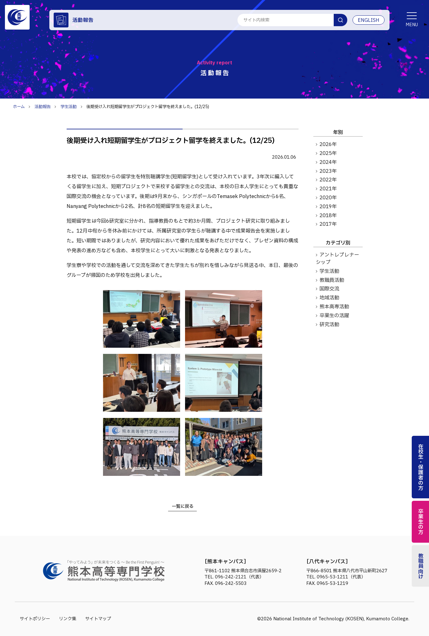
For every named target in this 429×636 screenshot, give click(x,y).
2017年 (328, 224)
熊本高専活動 (334, 306)
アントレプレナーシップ (337, 258)
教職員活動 (332, 280)
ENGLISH (368, 20)
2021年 (328, 188)
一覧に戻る (182, 506)
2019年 (328, 206)
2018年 (328, 215)
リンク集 (67, 619)
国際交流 (329, 289)
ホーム (19, 107)
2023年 (328, 171)
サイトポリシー (35, 619)
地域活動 (329, 298)
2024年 (328, 162)
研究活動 (329, 324)
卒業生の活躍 (334, 315)
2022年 (328, 180)
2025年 (328, 153)
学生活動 (329, 271)
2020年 (328, 197)
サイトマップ (98, 619)
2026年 (328, 144)
